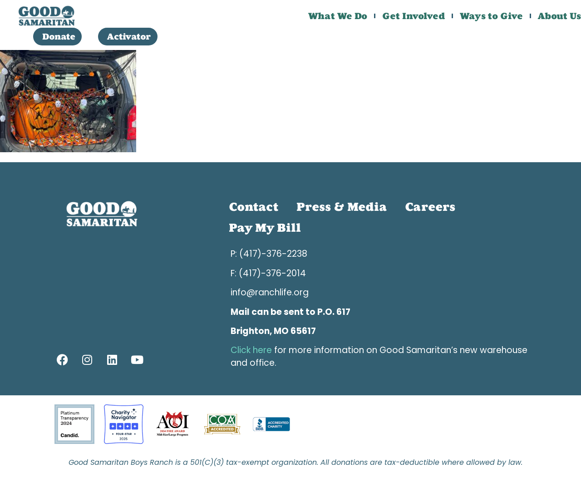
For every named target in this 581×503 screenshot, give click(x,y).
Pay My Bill (265, 228)
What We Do (337, 15)
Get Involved (413, 15)
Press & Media (341, 207)
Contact (253, 207)
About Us (559, 15)
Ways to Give (491, 15)
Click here (251, 350)
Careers (430, 207)
